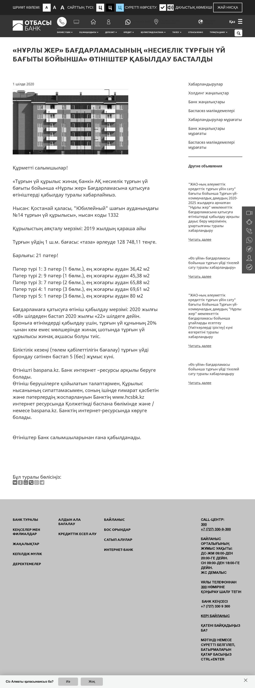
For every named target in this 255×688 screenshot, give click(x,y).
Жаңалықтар (26, 544)
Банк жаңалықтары (206, 101)
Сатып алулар (118, 539)
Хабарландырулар (205, 84)
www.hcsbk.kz (128, 397)
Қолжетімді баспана (153, 32)
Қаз (232, 22)
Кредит (129, 32)
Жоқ (92, 681)
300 (204, 524)
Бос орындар (117, 529)
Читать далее (199, 239)
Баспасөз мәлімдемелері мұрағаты (211, 145)
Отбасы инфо (195, 32)
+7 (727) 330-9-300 (216, 529)
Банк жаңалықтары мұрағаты (206, 131)
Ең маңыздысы (88, 32)
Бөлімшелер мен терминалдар (167, 21)
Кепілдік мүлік (27, 554)
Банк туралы (25, 519)
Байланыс (114, 519)
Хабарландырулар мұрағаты (215, 119)
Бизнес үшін (65, 32)
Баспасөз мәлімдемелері (211, 110)
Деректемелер (27, 564)
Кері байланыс (215, 616)
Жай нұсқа (227, 7)
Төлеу (176, 32)
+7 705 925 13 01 (141, 22)
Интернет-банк (118, 549)
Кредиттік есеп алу (77, 534)
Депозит (111, 32)
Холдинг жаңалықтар (208, 93)
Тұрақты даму (218, 32)
